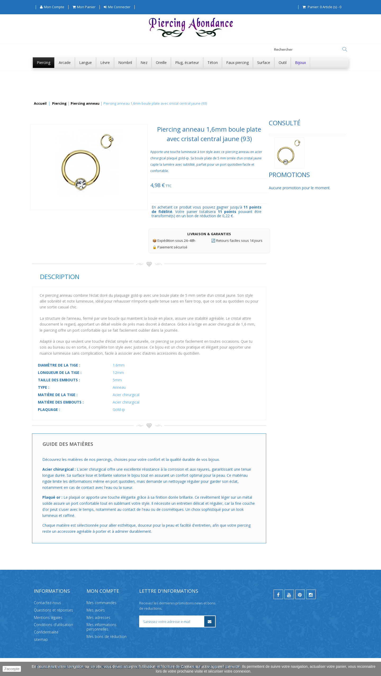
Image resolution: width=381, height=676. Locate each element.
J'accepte (12, 669)
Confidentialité (46, 632)
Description (138, 276)
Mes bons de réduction (106, 636)
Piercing (59, 103)
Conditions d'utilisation (53, 624)
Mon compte (103, 591)
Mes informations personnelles (101, 627)
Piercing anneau (85, 103)
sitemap (41, 639)
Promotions (52, 192)
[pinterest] (300, 594)
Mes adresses (98, 617)
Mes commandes (101, 602)
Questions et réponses (53, 610)
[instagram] (311, 594)
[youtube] (289, 594)
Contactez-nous (47, 602)
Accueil (40, 103)
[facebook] (278, 594)
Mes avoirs (96, 610)
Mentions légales (48, 617)
